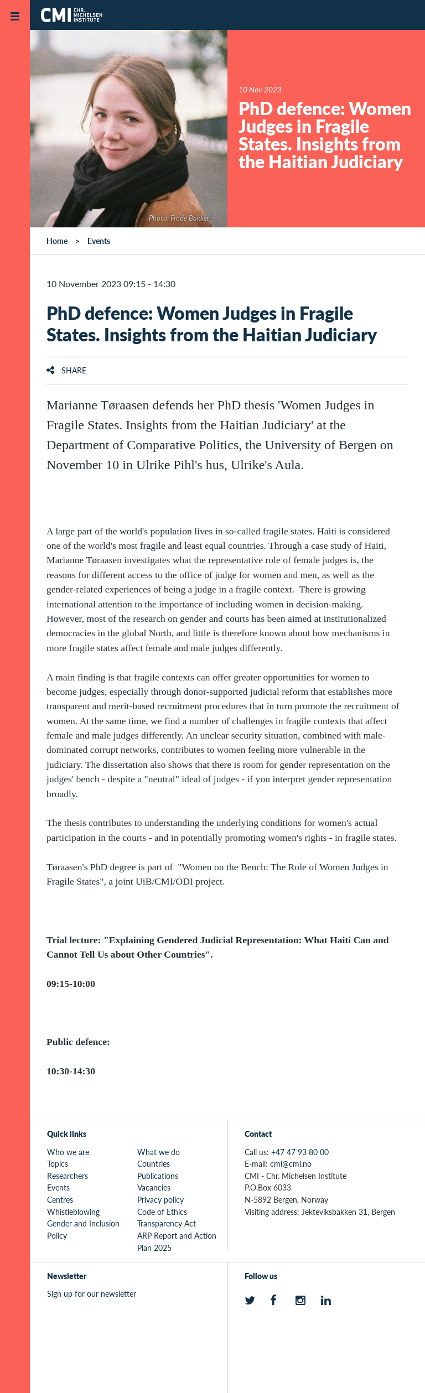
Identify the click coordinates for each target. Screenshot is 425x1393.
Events (98, 240)
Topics (57, 1163)
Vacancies (153, 1187)
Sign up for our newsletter (91, 1293)
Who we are (68, 1151)
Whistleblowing (73, 1211)
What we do (158, 1151)
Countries (153, 1163)
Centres (60, 1199)
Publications (157, 1175)
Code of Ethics (162, 1211)
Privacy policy (160, 1199)
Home (57, 240)
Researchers (67, 1175)
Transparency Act (166, 1223)
